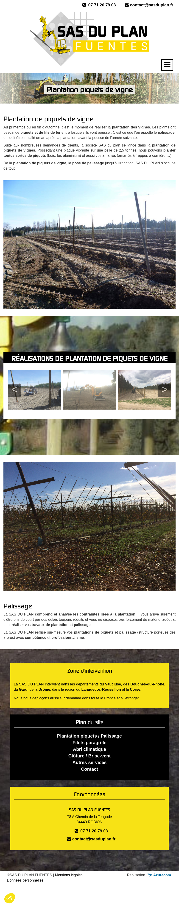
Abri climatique (89, 749)
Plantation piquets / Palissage (89, 735)
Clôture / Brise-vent (89, 755)
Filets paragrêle (89, 742)
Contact (89, 769)
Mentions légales (69, 875)
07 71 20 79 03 (99, 5)
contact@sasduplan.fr (149, 5)
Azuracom (159, 875)
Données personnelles (25, 880)
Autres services (90, 762)
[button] (9, 898)
